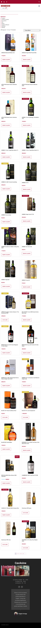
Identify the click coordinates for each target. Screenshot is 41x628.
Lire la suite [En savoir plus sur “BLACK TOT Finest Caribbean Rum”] (4, 417)
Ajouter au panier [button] (6, 59)
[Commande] (31, 30)
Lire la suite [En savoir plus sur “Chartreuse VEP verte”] (4, 544)
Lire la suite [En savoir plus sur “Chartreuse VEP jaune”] (25, 512)
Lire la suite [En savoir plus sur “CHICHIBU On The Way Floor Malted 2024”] (25, 547)
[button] (39, 2)
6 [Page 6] (23, 553)
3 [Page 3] (18, 553)
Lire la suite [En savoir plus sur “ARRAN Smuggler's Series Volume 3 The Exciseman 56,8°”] (4, 319)
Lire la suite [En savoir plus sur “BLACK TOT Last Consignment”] (25, 417)
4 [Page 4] (20, 553)
